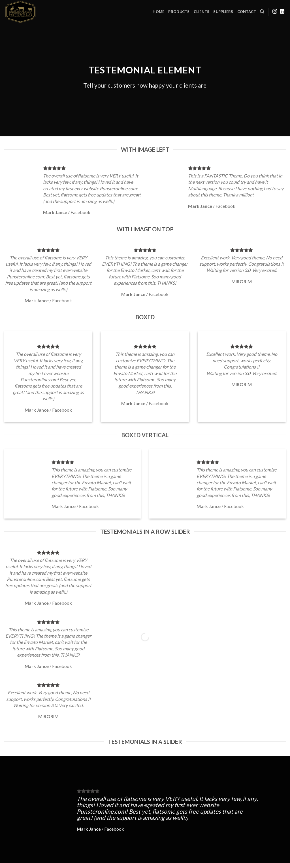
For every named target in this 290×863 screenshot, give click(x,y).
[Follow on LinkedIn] (282, 11)
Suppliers (223, 11)
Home (158, 11)
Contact (246, 11)
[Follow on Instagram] (274, 11)
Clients (202, 11)
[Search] (262, 11)
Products (178, 11)
